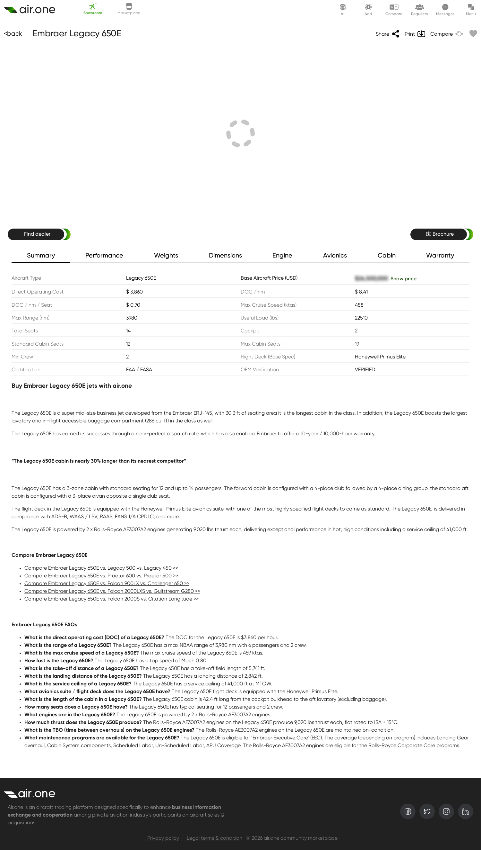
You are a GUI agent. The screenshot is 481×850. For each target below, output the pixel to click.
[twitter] (427, 811)
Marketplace (128, 9)
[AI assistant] (343, 9)
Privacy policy (163, 838)
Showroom (92, 9)
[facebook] (408, 811)
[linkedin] (465, 811)
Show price (404, 279)
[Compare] (446, 34)
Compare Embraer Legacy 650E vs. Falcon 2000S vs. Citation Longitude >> (111, 599)
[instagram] (446, 811)
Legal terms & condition (214, 838)
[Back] (13, 34)
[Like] (472, 34)
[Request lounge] (420, 9)
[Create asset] (33, 9)
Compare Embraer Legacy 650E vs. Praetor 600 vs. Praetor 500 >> (101, 576)
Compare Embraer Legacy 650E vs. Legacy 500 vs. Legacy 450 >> (101, 568)
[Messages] (445, 9)
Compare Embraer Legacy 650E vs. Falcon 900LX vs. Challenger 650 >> (106, 583)
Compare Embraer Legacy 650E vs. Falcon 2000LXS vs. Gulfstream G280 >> (112, 591)
